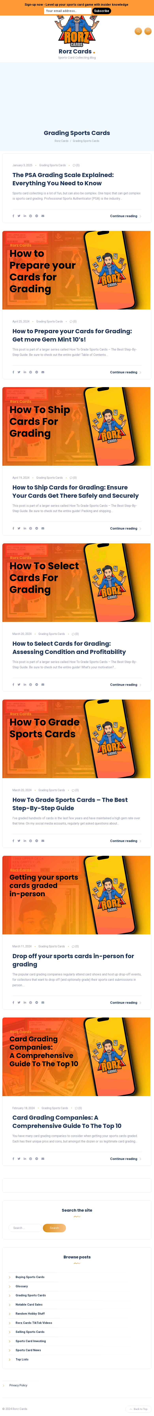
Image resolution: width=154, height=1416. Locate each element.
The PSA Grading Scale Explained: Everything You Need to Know (63, 179)
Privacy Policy (18, 1385)
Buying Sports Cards (30, 1277)
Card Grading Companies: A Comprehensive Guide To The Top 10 (66, 1122)
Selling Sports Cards (30, 1332)
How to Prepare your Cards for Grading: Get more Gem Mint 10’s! (72, 335)
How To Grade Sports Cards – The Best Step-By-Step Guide (70, 804)
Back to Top (138, 1409)
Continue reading (126, 216)
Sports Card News (28, 1350)
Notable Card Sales (29, 1304)
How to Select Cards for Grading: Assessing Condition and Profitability (69, 648)
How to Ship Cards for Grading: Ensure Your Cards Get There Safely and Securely (75, 491)
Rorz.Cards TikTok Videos (34, 1323)
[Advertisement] (77, 99)
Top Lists (22, 1359)
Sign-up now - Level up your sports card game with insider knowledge (76, 4)
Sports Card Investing (31, 1341)
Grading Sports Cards (52, 165)
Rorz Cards (77, 51)
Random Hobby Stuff (30, 1313)
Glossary (22, 1286)
